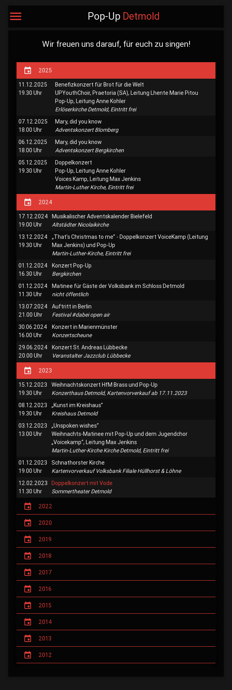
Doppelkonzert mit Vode (82, 483)
